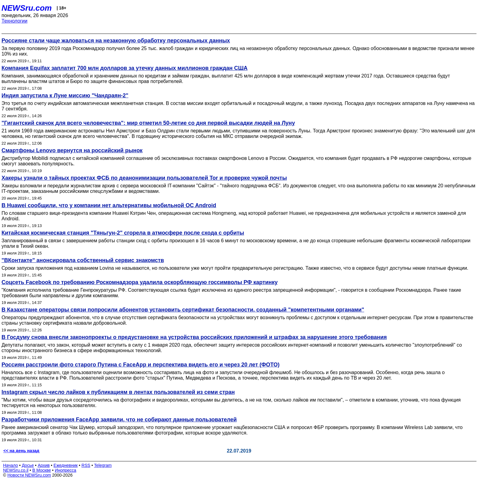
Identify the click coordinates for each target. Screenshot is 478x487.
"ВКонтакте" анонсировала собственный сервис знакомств (83, 260)
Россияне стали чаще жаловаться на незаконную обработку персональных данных (116, 41)
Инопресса (66, 470)
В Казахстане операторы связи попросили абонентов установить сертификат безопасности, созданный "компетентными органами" (183, 310)
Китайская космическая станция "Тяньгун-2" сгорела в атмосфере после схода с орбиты (123, 233)
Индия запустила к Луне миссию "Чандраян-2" (65, 95)
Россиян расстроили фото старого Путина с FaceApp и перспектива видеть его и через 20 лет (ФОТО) (141, 365)
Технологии (14, 20)
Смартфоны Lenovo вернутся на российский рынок (72, 150)
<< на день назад (21, 450)
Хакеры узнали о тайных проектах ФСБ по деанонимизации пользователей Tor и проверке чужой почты (144, 178)
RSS (85, 465)
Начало (10, 465)
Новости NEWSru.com (29, 475)
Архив (44, 465)
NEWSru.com (27, 8)
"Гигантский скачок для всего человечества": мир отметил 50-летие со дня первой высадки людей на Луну (148, 123)
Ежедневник (66, 465)
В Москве (41, 470)
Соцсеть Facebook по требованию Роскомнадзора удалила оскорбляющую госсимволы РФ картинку (140, 282)
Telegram (103, 465)
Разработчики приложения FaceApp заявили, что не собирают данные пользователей (119, 420)
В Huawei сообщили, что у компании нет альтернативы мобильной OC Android (109, 205)
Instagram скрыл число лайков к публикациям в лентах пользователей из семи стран (118, 392)
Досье (28, 465)
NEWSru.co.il (15, 470)
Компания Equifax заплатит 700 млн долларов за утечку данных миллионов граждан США (125, 68)
